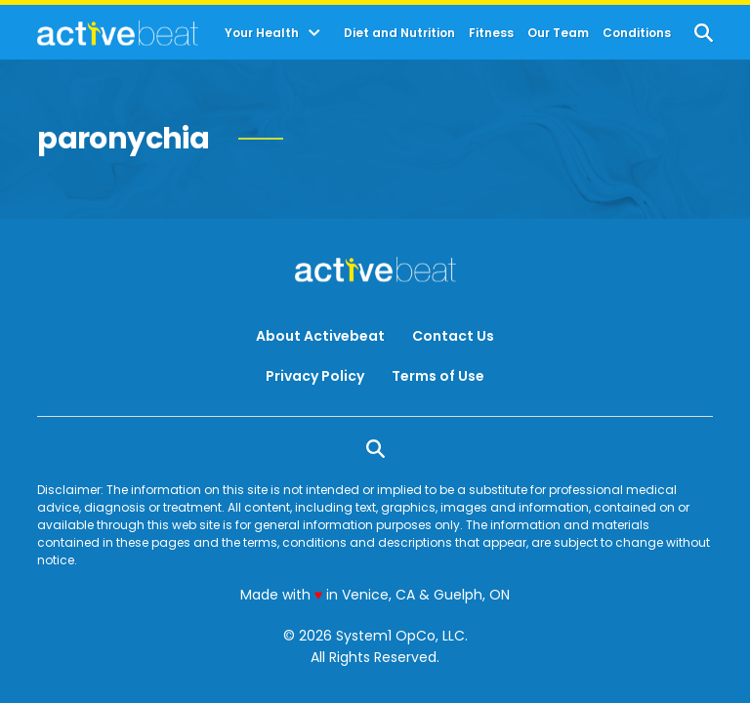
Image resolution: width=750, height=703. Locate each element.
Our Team (558, 33)
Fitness (491, 33)
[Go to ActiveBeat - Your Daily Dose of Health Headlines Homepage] (117, 33)
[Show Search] (703, 32)
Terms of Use (438, 376)
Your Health (262, 33)
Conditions (637, 33)
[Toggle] (314, 33)
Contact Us (453, 336)
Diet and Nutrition (399, 33)
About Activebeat (320, 336)
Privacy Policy (315, 376)
